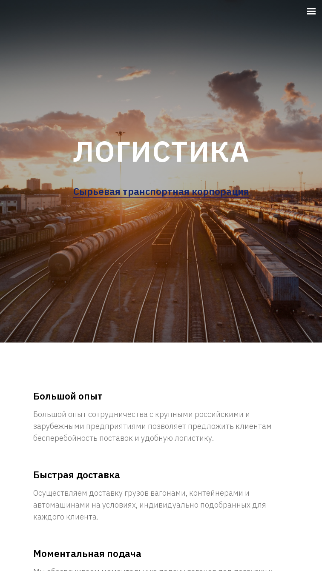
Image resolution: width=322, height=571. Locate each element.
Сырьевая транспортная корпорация (161, 191)
